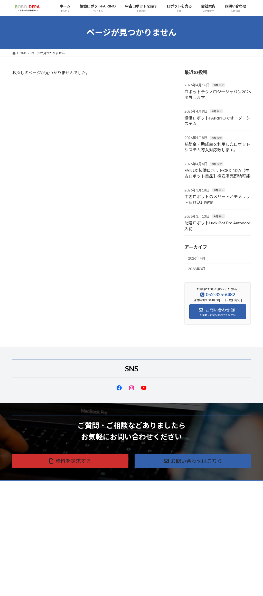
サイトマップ (67, 485)
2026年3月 (196, 269)
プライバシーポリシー (32, 485)
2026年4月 (196, 258)
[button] (70, 461)
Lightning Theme (130, 587)
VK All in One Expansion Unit (164, 587)
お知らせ (218, 85)
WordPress (104, 587)
